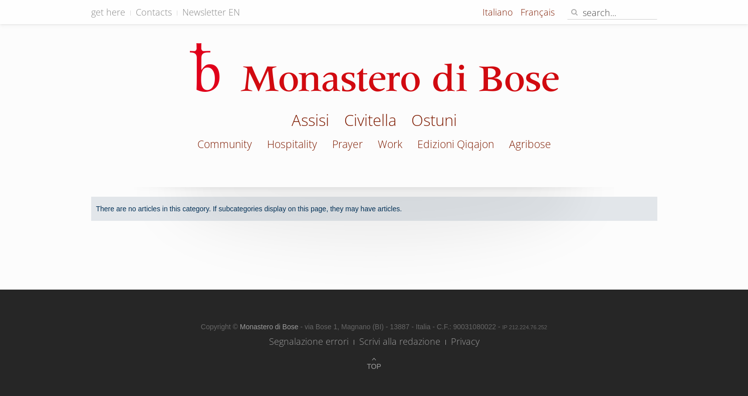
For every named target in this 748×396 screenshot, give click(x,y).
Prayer (347, 144)
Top (374, 366)
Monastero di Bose (270, 327)
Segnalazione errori (309, 341)
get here (108, 12)
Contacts (154, 12)
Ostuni (434, 121)
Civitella (370, 121)
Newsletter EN (211, 12)
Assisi (310, 121)
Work (390, 144)
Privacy (465, 341)
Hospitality (292, 144)
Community (224, 144)
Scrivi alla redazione (399, 341)
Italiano (499, 12)
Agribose (530, 144)
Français (538, 12)
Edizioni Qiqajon (455, 144)
